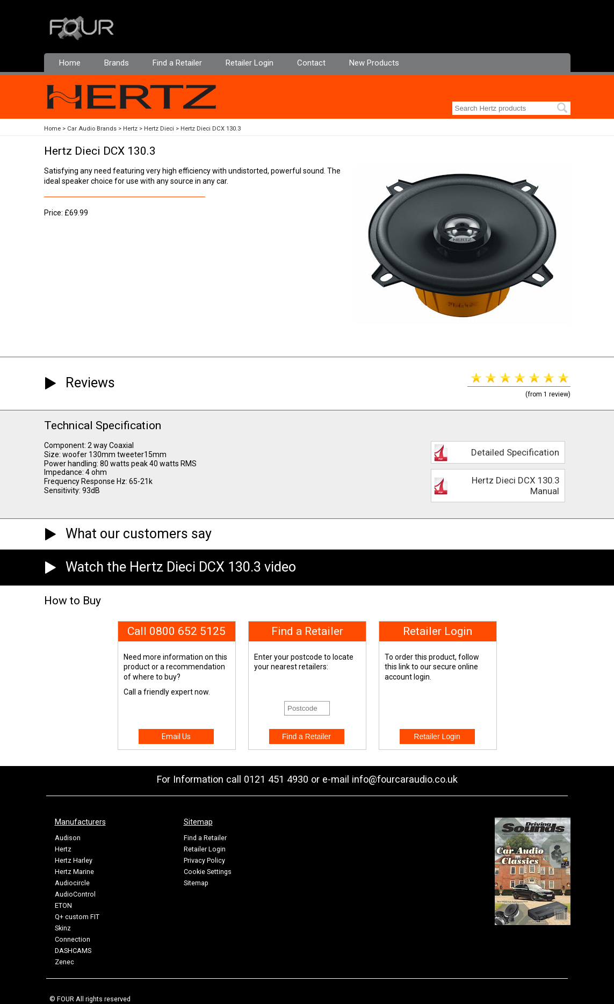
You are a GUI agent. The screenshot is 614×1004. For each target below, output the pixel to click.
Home (70, 63)
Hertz (130, 128)
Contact (311, 63)
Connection (72, 939)
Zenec (64, 962)
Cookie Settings (208, 872)
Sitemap (196, 883)
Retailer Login (249, 63)
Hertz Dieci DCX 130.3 (210, 128)
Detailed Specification (515, 452)
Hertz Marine (74, 872)
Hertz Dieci (159, 128)
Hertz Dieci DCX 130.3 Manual (515, 485)
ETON (63, 905)
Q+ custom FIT (77, 917)
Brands (116, 63)
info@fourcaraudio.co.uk (405, 779)
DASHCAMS (73, 951)
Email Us (176, 736)
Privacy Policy (204, 860)
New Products (374, 63)
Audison (68, 838)
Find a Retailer (177, 63)
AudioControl (75, 894)
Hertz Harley (73, 860)
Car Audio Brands (92, 128)
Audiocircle (72, 883)
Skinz (63, 928)
